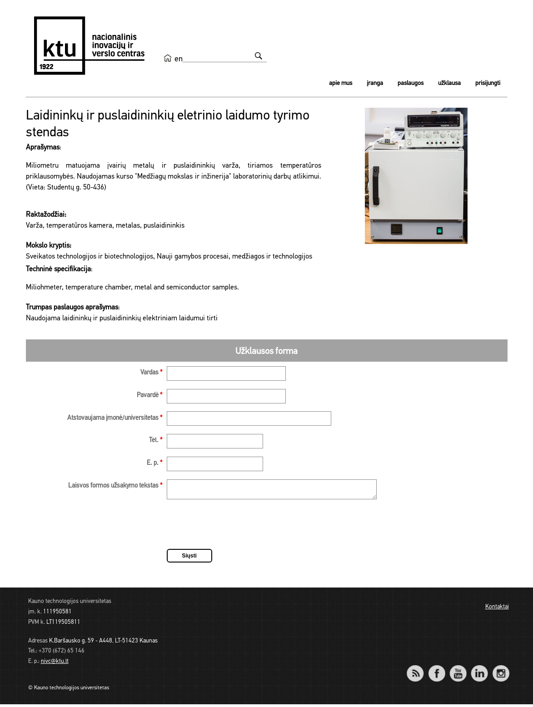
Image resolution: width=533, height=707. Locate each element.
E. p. (154, 463)
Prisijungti (487, 83)
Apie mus (340, 83)
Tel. (155, 440)
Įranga (375, 83)
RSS (419, 670)
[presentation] (236, 528)
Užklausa (449, 83)
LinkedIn (479, 670)
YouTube (458, 670)
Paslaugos (410, 83)
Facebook (437, 670)
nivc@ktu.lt (55, 664)
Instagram (501, 670)
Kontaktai (497, 609)
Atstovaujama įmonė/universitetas (114, 418)
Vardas (151, 372)
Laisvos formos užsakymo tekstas (115, 486)
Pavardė (149, 395)
